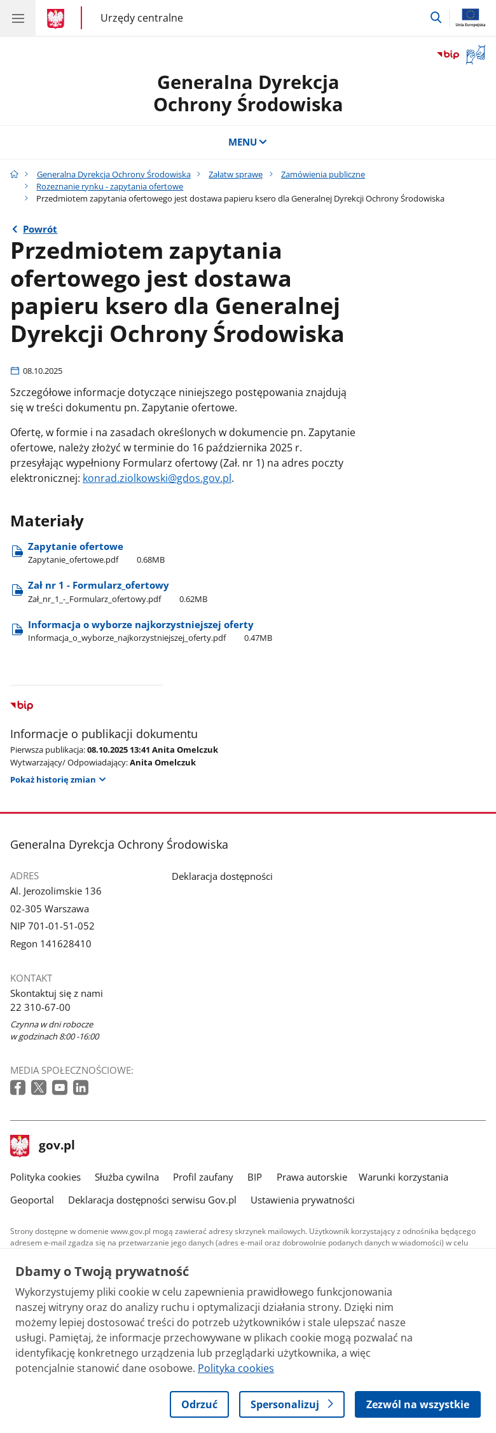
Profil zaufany (203, 1176)
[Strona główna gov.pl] (57, 19)
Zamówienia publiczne (323, 174)
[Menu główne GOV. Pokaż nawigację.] (18, 18)
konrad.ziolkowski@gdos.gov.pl (157, 478)
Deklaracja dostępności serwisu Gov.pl (152, 1199)
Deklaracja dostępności (222, 876)
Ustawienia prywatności (303, 1199)
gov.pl (42, 1146)
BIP (254, 1176)
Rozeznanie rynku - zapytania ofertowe (109, 186)
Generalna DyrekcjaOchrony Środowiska (248, 93)
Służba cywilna (127, 1176)
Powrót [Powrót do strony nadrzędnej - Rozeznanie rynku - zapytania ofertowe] (40, 229)
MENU (248, 141)
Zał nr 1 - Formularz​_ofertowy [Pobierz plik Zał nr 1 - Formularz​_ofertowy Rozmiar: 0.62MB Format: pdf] (117, 591)
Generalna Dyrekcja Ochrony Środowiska (114, 174)
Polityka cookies (45, 1176)
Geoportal (32, 1199)
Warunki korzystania (403, 1176)
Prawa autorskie (312, 1176)
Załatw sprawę (236, 174)
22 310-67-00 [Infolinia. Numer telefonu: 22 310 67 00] (40, 1007)
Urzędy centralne (141, 17)
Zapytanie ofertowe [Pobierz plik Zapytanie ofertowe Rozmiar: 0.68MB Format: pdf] (96, 552)
